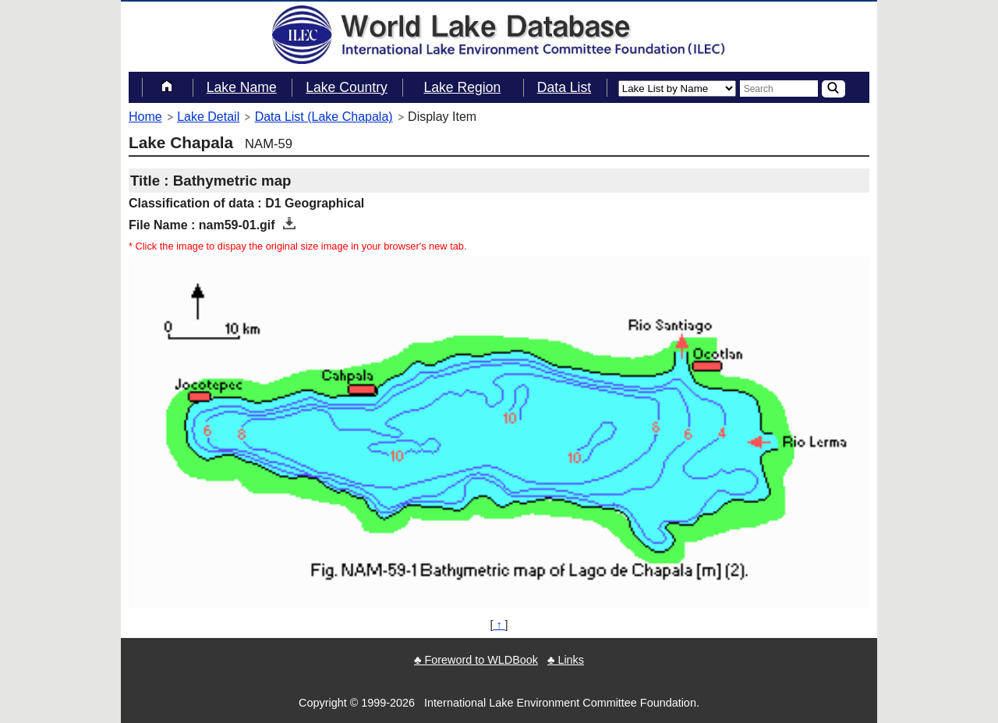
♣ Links (565, 660)
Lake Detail (208, 116)
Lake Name (242, 87)
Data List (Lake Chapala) (324, 116)
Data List (564, 87)
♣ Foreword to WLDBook (476, 660)
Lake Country (347, 87)
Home (145, 116)
